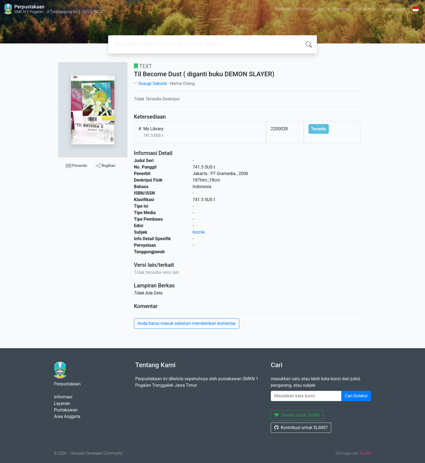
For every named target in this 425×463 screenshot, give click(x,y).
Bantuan (342, 8)
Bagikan (105, 165)
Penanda (76, 166)
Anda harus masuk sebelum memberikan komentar (186, 323)
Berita (323, 8)
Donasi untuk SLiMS (297, 415)
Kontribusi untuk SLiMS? (301, 427)
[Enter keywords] (306, 396)
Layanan (62, 403)
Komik (199, 232)
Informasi (304, 8)
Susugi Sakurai (152, 83)
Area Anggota (395, 8)
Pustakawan (366, 8)
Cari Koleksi (356, 395)
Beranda (283, 8)
